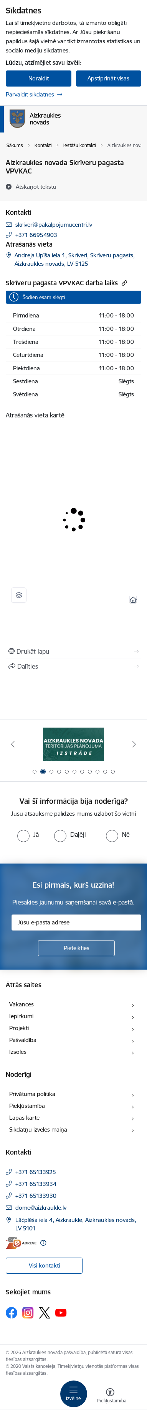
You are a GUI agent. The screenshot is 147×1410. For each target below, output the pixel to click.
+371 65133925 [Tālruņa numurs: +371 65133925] (35, 1172)
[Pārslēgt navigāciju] (73, 1394)
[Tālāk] (134, 744)
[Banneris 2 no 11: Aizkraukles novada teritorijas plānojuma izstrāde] (73, 744)
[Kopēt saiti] (123, 283)
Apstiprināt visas (108, 78)
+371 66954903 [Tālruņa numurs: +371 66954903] (36, 235)
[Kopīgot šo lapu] (73, 666)
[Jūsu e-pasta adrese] (76, 922)
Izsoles (17, 1051)
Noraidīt (38, 78)
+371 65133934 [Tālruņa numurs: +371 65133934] (35, 1184)
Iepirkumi (21, 1016)
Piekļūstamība (27, 1105)
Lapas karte (24, 1117)
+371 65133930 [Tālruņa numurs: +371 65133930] (35, 1195)
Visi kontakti (44, 1265)
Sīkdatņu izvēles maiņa (38, 1129)
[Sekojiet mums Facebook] (11, 1312)
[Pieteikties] (76, 948)
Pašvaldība (22, 1040)
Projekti (19, 1028)
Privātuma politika (32, 1094)
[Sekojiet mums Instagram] (28, 1312)
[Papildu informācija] (43, 1243)
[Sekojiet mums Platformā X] (44, 1312)
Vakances (21, 1004)
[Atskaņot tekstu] (36, 186)
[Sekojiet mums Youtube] (61, 1312)
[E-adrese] (21, 1243)
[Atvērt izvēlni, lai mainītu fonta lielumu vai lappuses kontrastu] (110, 1396)
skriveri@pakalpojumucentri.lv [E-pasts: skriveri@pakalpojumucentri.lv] (53, 224)
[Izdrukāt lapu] (73, 651)
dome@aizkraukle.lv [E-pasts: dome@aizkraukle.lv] (40, 1207)
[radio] (28, 834)
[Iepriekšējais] (13, 744)
